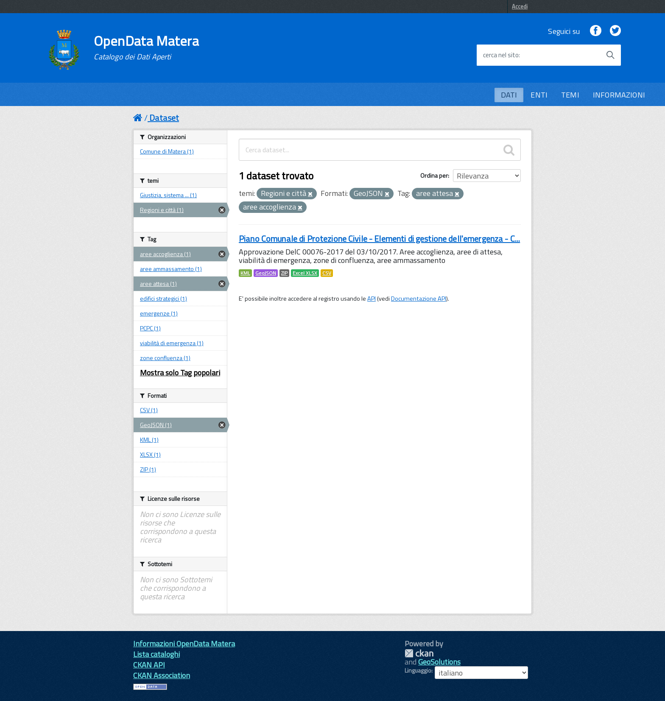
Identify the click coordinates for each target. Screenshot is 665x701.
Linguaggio (418, 670)
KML (245, 273)
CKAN (419, 653)
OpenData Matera (146, 47)
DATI (509, 95)
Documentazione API (418, 298)
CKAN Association (161, 675)
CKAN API (149, 664)
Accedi (520, 6)
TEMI (570, 95)
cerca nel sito (501, 55)
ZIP (284, 273)
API (371, 298)
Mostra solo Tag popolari (180, 372)
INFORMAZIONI (619, 95)
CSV (326, 273)
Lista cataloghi (156, 654)
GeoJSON (265, 273)
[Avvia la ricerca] (610, 55)
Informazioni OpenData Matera (184, 643)
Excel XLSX (305, 273)
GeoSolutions (439, 661)
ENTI (539, 95)
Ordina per (434, 175)
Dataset (164, 117)
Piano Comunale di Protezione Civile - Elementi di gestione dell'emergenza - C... (379, 238)
